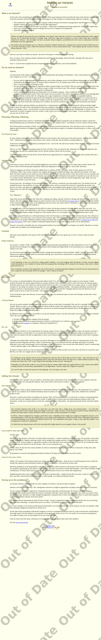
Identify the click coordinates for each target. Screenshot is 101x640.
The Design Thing (73, 201)
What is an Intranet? (11, 13)
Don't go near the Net (22, 522)
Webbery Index (50, 526)
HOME (10, 5)
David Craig (50, 527)
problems (26, 323)
